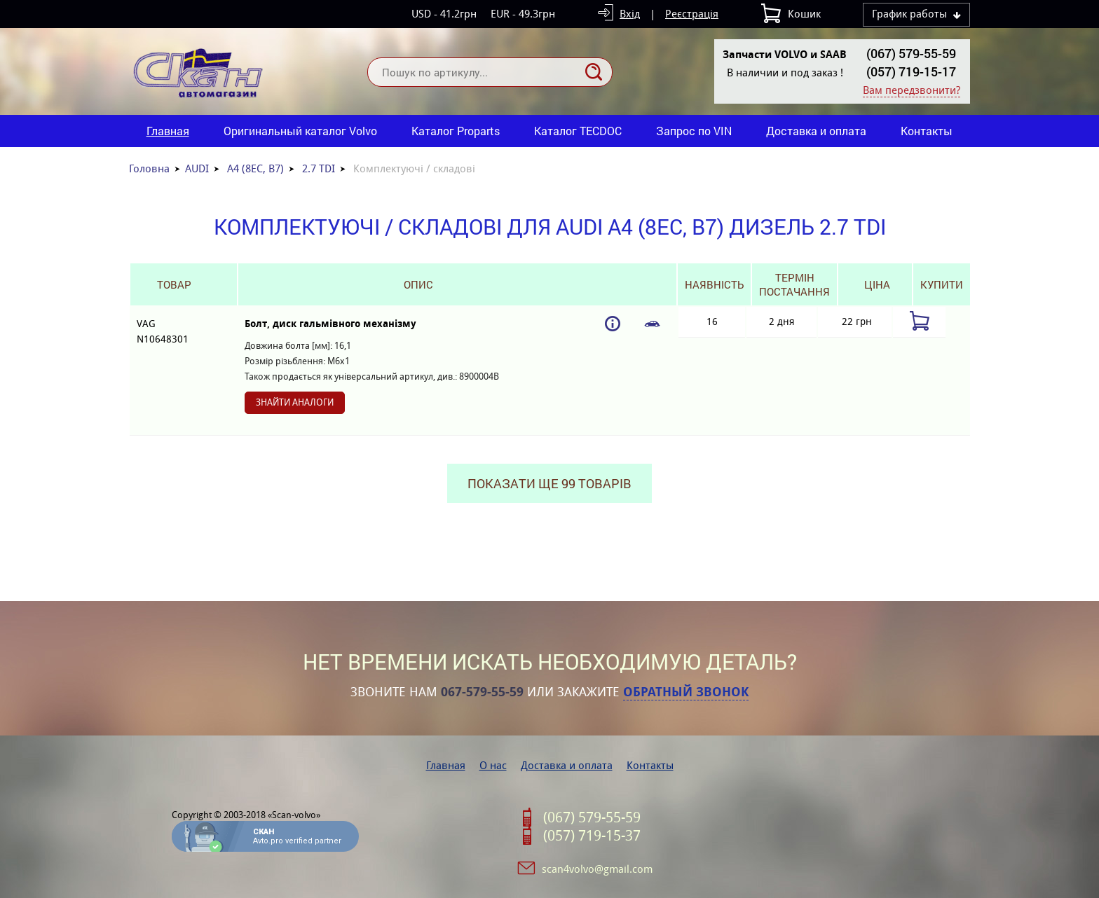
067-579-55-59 (482, 692)
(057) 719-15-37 (592, 835)
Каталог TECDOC (578, 130)
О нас (493, 765)
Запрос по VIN (694, 130)
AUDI (197, 168)
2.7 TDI (318, 168)
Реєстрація (691, 13)
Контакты (927, 130)
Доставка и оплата (816, 130)
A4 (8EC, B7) (255, 168)
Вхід (630, 13)
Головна (149, 168)
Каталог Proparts (455, 130)
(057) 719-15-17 (911, 71)
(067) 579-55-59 (911, 53)
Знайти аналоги (295, 402)
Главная (167, 130)
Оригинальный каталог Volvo (300, 130)
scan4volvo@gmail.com (597, 869)
